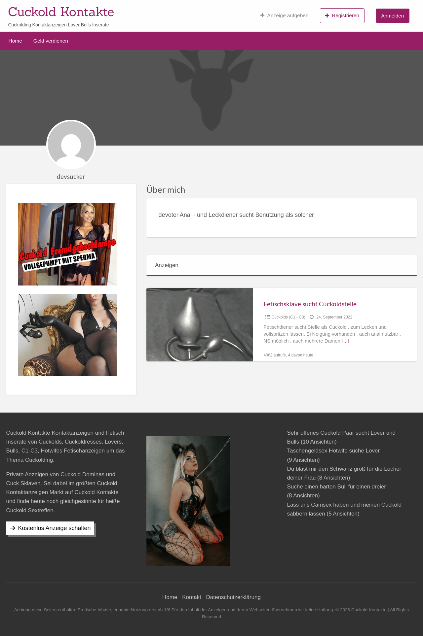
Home (15, 41)
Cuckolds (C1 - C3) (288, 317)
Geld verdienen (50, 41)
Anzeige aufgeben (284, 15)
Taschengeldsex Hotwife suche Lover (333, 451)
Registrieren (342, 15)
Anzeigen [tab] (166, 265)
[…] (345, 341)
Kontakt (191, 597)
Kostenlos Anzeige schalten (54, 528)
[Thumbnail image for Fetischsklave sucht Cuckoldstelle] (199, 324)
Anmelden (392, 15)
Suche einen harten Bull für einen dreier (336, 487)
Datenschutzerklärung (233, 597)
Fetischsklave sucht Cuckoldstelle (310, 304)
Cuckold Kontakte (61, 11)
